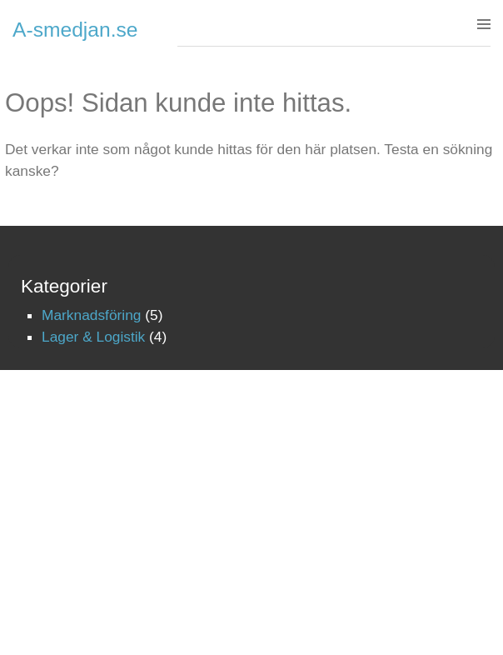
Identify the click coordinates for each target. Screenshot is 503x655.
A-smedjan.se (75, 29)
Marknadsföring (91, 315)
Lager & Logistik (93, 336)
